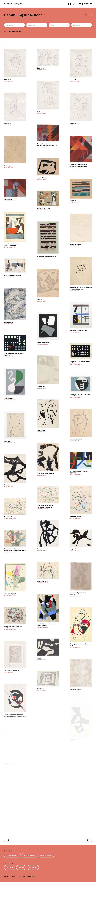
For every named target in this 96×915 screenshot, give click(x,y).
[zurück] (88, 15)
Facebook (9, 867)
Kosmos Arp (13, 4)
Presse (13, 876)
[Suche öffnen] (74, 3)
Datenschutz (31, 876)
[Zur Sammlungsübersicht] (69, 3)
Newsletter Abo (29, 855)
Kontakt (6, 876)
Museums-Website (12, 855)
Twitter (21, 867)
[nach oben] (89, 840)
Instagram (32, 867)
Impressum (22, 876)
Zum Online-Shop (46, 855)
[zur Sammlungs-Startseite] (6, 840)
